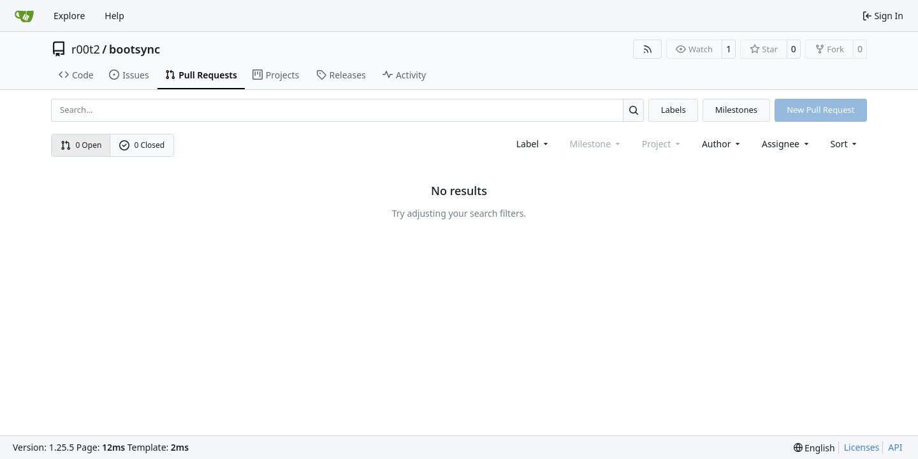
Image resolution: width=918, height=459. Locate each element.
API (895, 447)
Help (114, 16)
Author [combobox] (722, 144)
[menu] (845, 144)
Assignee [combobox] (786, 144)
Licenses (862, 447)
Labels (673, 109)
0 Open (81, 145)
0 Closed (142, 145)
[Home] (24, 15)
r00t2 (85, 49)
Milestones (736, 109)
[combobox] (533, 144)
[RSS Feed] (647, 49)
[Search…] (633, 110)
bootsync (134, 49)
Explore (69, 16)
